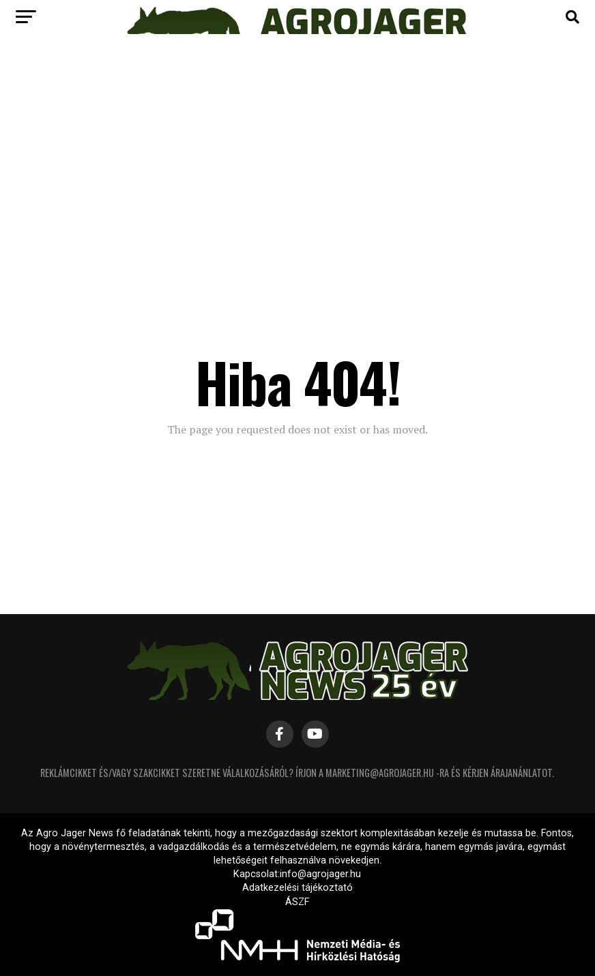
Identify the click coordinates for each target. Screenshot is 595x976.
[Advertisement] (297, 150)
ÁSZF (297, 902)
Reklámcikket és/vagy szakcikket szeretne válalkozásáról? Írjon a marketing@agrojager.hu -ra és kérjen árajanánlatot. (297, 772)
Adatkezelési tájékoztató (297, 888)
